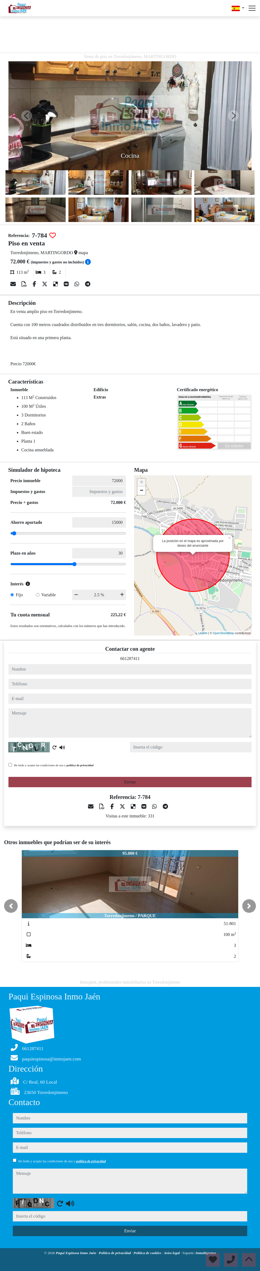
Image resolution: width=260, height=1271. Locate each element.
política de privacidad (79, 765)
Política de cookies (148, 1253)
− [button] (141, 491)
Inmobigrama (206, 1253)
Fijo (19, 594)
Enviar (130, 782)
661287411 (130, 658)
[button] (11, 906)
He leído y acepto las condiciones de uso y (53, 765)
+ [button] (141, 483)
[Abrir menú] (252, 8)
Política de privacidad (115, 1253)
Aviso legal (172, 1253)
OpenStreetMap (223, 633)
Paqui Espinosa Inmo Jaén (76, 1253)
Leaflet (202, 633)
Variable (48, 594)
